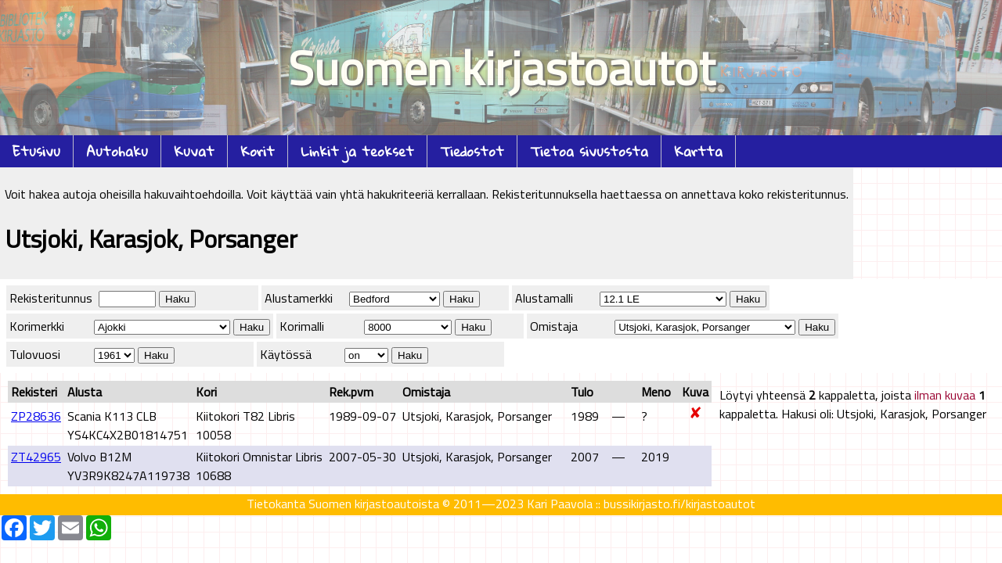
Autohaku (117, 151)
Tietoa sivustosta (589, 151)
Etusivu (36, 151)
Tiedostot (472, 151)
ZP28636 (36, 416)
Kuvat (194, 151)
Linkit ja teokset (357, 151)
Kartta (698, 151)
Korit (257, 151)
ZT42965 (36, 456)
